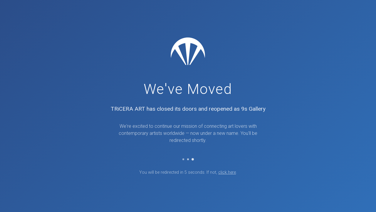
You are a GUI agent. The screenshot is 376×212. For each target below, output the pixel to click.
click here (227, 172)
